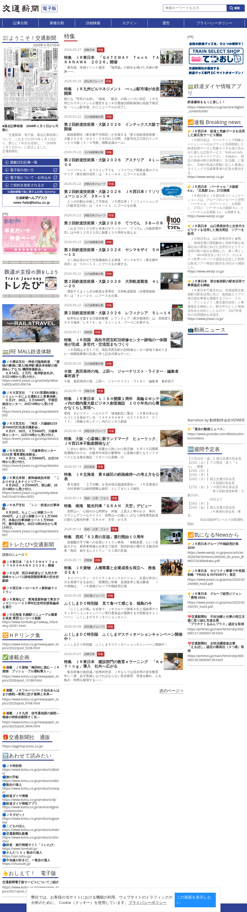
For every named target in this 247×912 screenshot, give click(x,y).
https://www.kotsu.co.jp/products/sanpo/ (31, 790)
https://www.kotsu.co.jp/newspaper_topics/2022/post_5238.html (30, 646)
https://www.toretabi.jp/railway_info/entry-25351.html (30, 624)
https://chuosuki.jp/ (16, 863)
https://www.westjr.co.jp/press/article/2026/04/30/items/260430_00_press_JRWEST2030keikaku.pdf (215, 556)
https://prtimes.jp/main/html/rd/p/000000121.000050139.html (215, 631)
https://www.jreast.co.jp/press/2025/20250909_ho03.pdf (216, 581)
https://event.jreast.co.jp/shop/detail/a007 (30, 533)
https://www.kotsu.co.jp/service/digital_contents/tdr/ (30, 809)
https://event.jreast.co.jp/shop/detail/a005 (30, 413)
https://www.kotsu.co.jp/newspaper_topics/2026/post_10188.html (30, 678)
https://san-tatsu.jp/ (16, 856)
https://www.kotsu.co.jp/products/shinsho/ (30, 839)
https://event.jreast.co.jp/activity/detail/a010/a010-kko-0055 (30, 495)
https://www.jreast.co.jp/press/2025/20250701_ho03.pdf (216, 604)
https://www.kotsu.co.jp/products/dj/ (29, 799)
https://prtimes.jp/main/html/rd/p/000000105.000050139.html (215, 658)
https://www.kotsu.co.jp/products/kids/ (30, 830)
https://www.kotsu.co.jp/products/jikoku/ (30, 771)
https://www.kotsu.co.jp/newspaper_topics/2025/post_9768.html (30, 701)
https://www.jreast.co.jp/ (205, 319)
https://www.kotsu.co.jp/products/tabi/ (30, 781)
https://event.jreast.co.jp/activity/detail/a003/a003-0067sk (30, 382)
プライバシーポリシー (116, 902)
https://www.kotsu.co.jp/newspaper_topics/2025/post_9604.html (30, 724)
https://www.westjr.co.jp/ (205, 177)
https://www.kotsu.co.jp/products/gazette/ (30, 820)
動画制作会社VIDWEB (227, 420)
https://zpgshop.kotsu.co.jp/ (22, 746)
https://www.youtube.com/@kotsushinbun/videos (215, 436)
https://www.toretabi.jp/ (19, 848)
